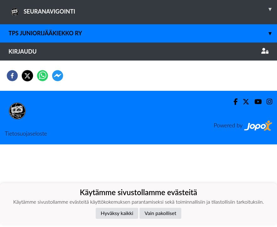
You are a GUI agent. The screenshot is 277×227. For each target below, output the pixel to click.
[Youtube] (255, 101)
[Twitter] (243, 101)
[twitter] (27, 75)
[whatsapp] (42, 75)
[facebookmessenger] (57, 75)
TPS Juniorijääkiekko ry (142, 33)
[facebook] (12, 75)
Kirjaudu (138, 51)
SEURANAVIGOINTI (142, 9)
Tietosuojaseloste (26, 133)
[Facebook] (233, 101)
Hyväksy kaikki (117, 213)
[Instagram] (267, 101)
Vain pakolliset (160, 213)
